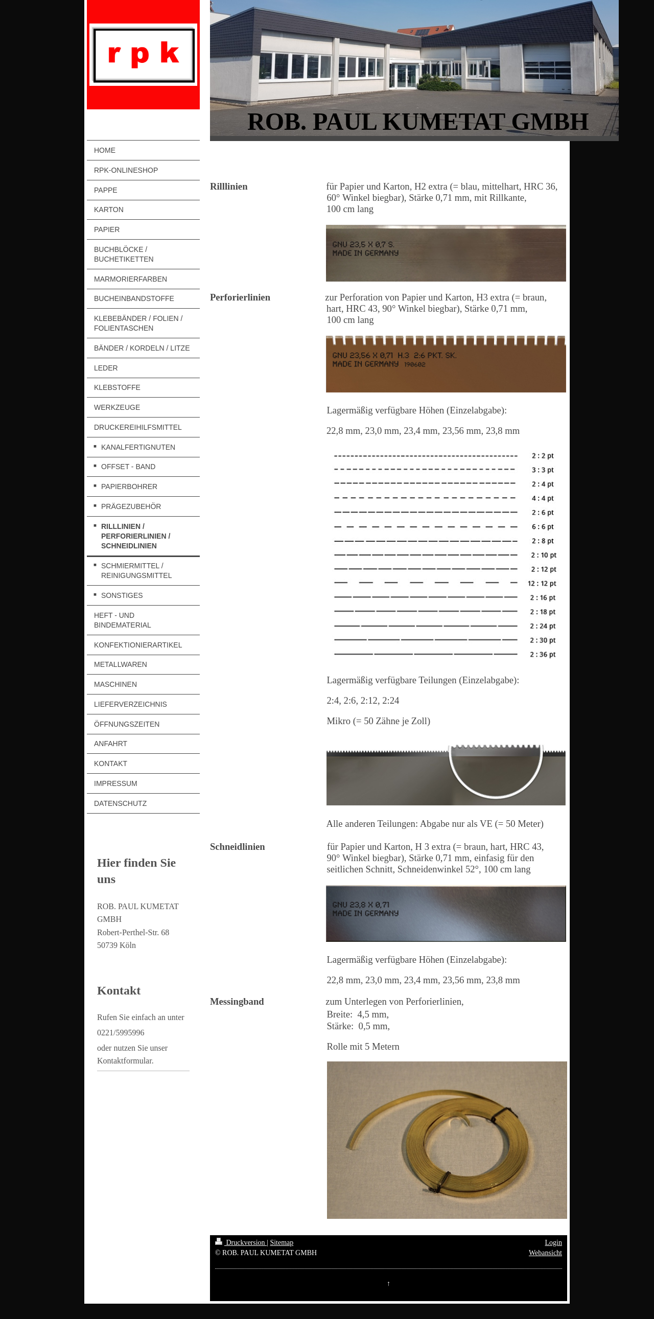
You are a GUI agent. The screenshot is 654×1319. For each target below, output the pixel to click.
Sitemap (281, 1242)
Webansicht (545, 1253)
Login (553, 1242)
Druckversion (241, 1242)
